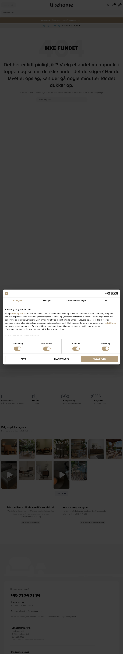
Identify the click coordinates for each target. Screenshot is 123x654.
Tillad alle (99, 359)
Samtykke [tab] (17, 300)
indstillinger (111, 323)
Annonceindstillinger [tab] (76, 300)
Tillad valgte (61, 359)
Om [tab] (105, 300)
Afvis (23, 359)
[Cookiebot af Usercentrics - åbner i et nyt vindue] (106, 293)
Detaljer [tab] (47, 300)
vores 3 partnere (18, 314)
